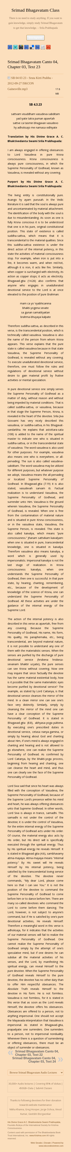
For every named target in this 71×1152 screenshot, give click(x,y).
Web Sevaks (36, 1143)
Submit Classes (44, 1088)
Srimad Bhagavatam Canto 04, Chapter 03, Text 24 (34, 1060)
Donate (47, 1143)
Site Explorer (35, 37)
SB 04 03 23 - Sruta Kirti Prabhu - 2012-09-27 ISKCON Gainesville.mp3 (30, 83)
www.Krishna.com (37, 1135)
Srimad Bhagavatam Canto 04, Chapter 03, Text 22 (37, 1053)
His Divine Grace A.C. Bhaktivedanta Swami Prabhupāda (34, 1122)
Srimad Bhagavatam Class (35, 10)
